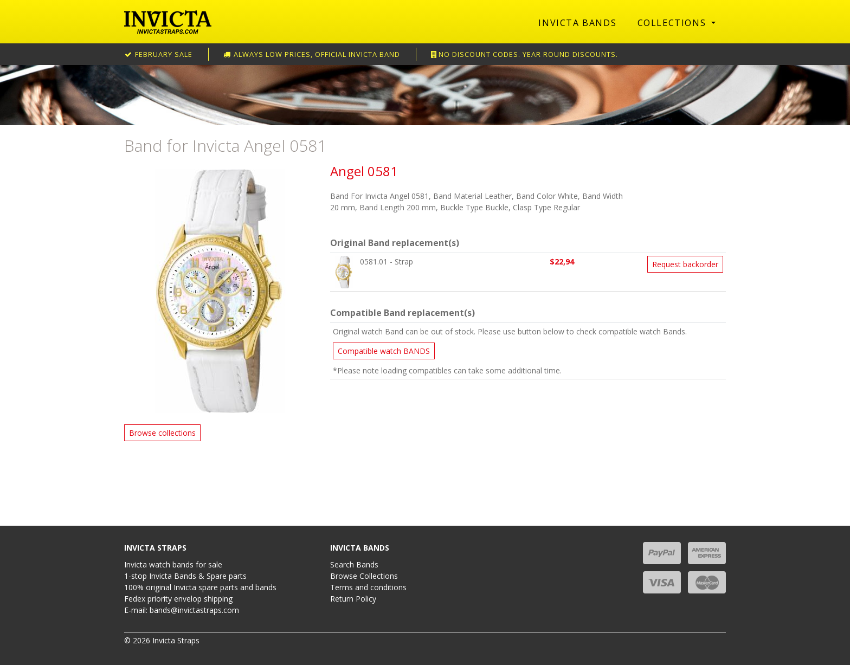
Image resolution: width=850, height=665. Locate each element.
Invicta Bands (577, 23)
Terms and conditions (368, 587)
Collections (673, 23)
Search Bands (354, 564)
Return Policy (353, 598)
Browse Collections (364, 576)
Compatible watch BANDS (384, 351)
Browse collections (162, 433)
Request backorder (685, 264)
